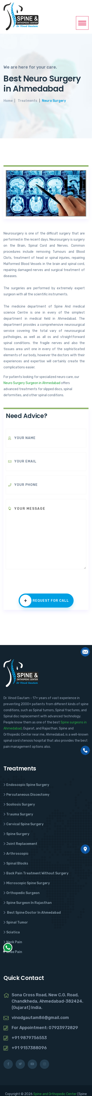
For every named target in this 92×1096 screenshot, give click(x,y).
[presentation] (41, 584)
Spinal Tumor (17, 922)
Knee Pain (14, 952)
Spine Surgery (17, 834)
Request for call (44, 600)
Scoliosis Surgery (20, 804)
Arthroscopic (17, 854)
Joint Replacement (21, 844)
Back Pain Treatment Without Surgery (37, 873)
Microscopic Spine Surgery (28, 883)
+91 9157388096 (29, 1047)
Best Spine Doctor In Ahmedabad (33, 913)
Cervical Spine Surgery (25, 824)
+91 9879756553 (29, 1037)
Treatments (27, 101)
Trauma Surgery (19, 814)
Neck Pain (14, 942)
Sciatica (13, 932)
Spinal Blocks (17, 863)
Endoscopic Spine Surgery (27, 785)
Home (8, 101)
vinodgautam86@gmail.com (40, 1017)
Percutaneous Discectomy (27, 795)
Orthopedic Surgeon (23, 893)
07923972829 (63, 1027)
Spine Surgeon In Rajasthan (29, 903)
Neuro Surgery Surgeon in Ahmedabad (31, 383)
